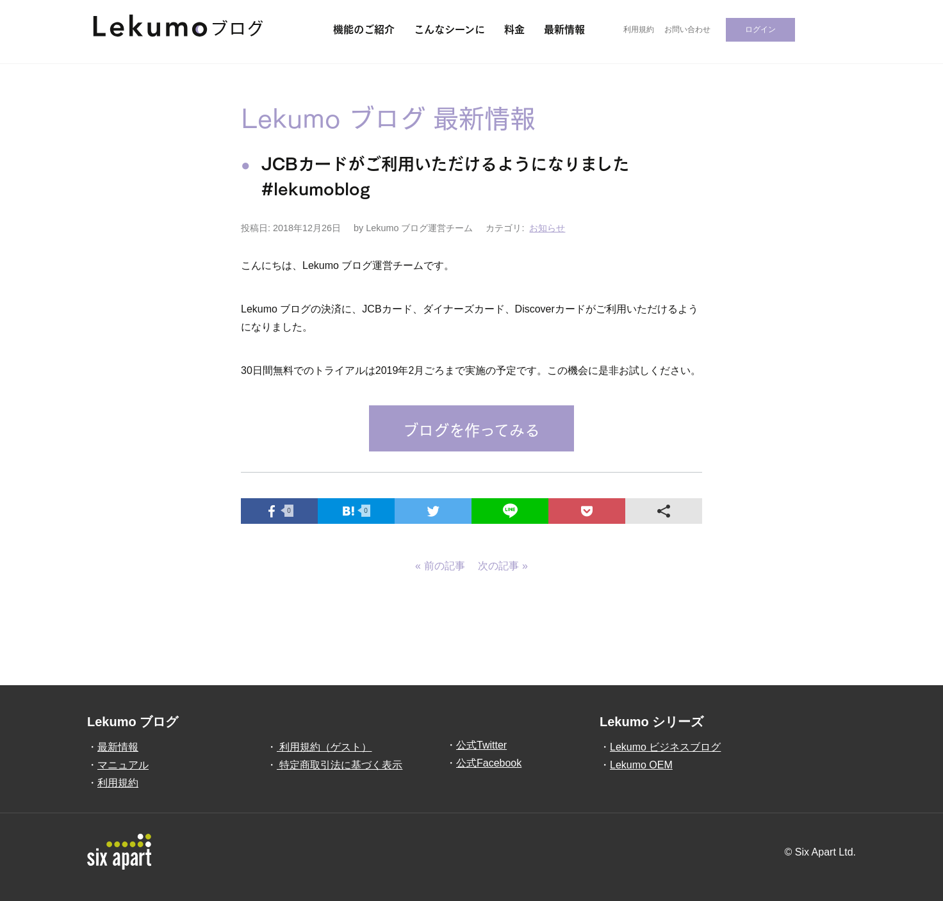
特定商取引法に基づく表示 (339, 764)
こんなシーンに (449, 28)
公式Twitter (481, 745)
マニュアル (123, 764)
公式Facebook (488, 763)
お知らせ (547, 228)
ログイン (760, 29)
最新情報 (564, 28)
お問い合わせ (687, 29)
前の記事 (444, 565)
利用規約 (638, 29)
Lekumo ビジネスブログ (665, 747)
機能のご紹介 (364, 28)
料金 (514, 28)
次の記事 (498, 565)
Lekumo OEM (641, 764)
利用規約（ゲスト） (324, 747)
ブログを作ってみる (471, 428)
